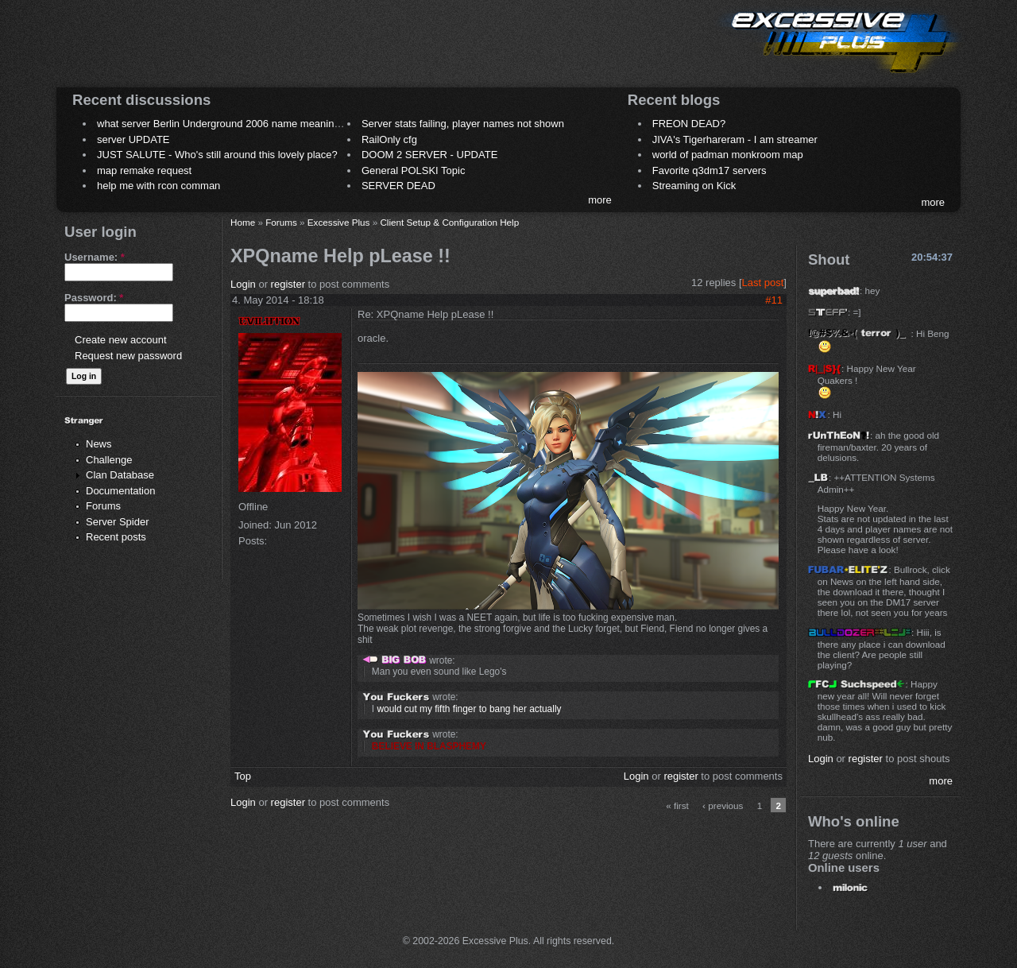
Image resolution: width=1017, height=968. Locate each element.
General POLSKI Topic (414, 170)
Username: (94, 257)
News (99, 444)
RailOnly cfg (389, 139)
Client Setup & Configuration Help (449, 222)
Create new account (121, 340)
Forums (103, 506)
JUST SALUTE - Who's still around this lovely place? (217, 155)
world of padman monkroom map (727, 155)
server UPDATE (133, 139)
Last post (763, 282)
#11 (774, 300)
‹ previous (722, 805)
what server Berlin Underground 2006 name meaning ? (223, 124)
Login (243, 284)
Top (242, 776)
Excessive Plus (338, 222)
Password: (93, 298)
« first (677, 805)
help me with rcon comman (158, 186)
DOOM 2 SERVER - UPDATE (429, 155)
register (288, 284)
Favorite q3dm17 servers (709, 170)
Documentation (120, 491)
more (600, 200)
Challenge (109, 460)
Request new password (128, 356)
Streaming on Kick (694, 186)
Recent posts (116, 537)
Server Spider (117, 522)
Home (242, 222)
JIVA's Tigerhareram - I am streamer (735, 139)
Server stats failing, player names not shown (463, 124)
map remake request (144, 170)
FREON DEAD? (688, 124)
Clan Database (120, 475)
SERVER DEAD (398, 186)
